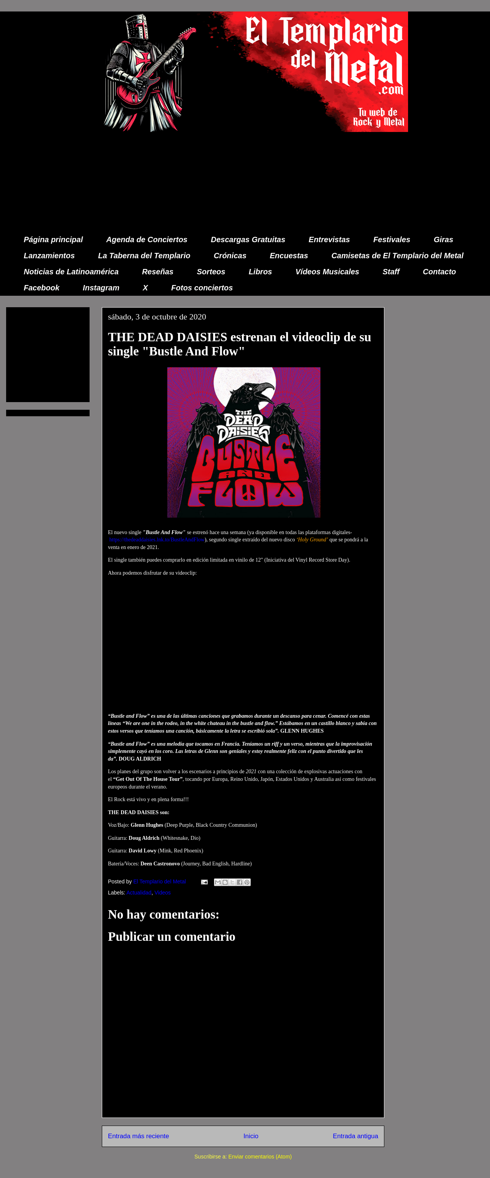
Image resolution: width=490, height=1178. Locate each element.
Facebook (41, 288)
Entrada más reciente (138, 1136)
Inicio (250, 1136)
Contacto (439, 271)
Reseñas (157, 271)
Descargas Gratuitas (248, 239)
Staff (391, 271)
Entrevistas (329, 239)
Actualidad (138, 893)
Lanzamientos (49, 255)
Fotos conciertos (202, 288)
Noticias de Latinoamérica (71, 271)
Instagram (101, 288)
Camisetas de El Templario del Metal (398, 255)
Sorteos (211, 271)
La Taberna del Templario (144, 255)
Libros (260, 271)
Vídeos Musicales (327, 271)
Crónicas (230, 255)
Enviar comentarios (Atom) (260, 1157)
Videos (162, 893)
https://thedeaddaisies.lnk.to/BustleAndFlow (157, 540)
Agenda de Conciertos (146, 239)
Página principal (53, 239)
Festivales (391, 239)
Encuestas (289, 255)
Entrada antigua (356, 1136)
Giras (443, 239)
